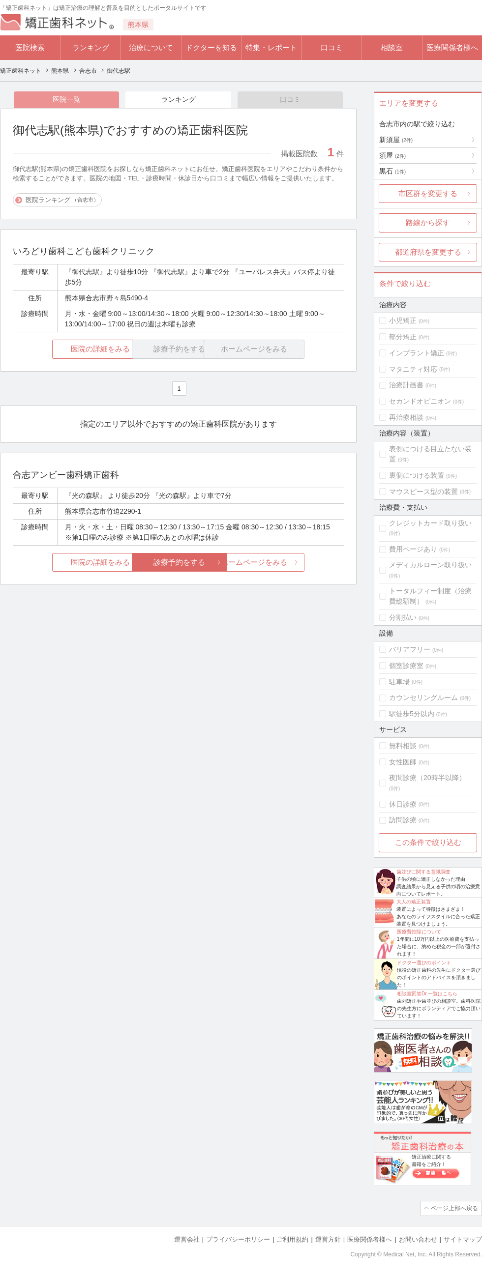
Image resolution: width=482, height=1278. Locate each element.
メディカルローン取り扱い (430, 565)
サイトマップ (463, 1239)
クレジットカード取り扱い (430, 523)
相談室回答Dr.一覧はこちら (427, 993)
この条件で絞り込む (428, 842)
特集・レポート (271, 47)
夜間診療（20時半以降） (427, 778)
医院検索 (30, 47)
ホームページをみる (289, 562)
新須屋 (396, 140)
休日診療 (403, 804)
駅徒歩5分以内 (411, 714)
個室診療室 (406, 665)
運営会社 (187, 1239)
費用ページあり (413, 549)
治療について (151, 47)
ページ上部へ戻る (454, 1208)
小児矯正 (403, 320)
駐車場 (399, 682)
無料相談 (403, 746)
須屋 (392, 155)
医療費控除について (419, 931)
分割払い (403, 617)
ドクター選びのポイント (424, 962)
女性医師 (403, 762)
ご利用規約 (292, 1239)
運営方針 (328, 1239)
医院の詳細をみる (67, 350)
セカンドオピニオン (420, 401)
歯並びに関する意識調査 (423, 871)
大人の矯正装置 (413, 901)
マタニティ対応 (413, 369)
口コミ (332, 47)
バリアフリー (409, 649)
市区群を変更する (427, 193)
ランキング (90, 47)
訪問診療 (403, 820)
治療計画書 (406, 385)
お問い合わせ (418, 1239)
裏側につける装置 (416, 475)
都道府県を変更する (428, 252)
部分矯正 (403, 337)
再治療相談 (406, 417)
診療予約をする (178, 562)
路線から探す (428, 222)
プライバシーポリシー (238, 1239)
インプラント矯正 (416, 353)
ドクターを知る (211, 47)
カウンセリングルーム (423, 697)
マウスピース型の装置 (423, 491)
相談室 (392, 47)
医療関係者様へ (452, 47)
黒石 (392, 171)
